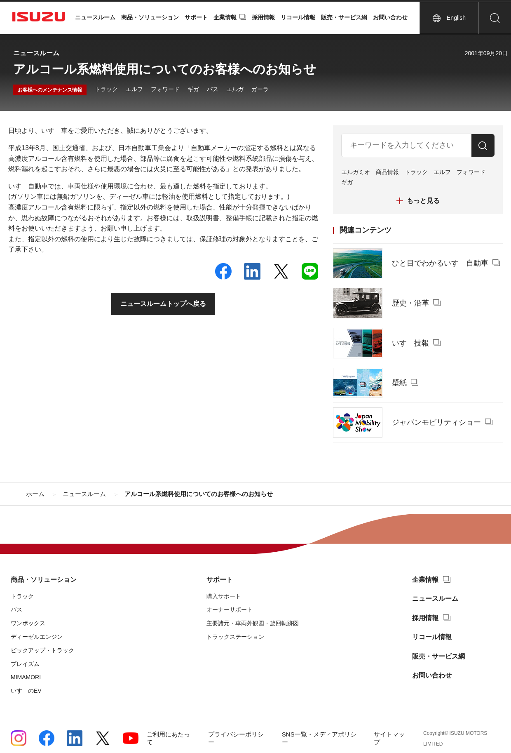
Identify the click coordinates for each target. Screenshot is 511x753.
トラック (106, 89)
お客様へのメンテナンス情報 (50, 90)
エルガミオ (355, 172)
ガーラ (260, 89)
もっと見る (423, 200)
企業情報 (225, 17)
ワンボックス (28, 623)
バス (212, 89)
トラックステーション (235, 636)
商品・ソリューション (150, 17)
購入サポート (223, 596)
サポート (196, 17)
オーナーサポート (229, 609)
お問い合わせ (390, 17)
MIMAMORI (26, 677)
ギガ (193, 89)
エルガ (235, 89)
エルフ (134, 89)
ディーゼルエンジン (37, 636)
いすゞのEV (26, 690)
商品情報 (387, 172)
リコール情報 (298, 17)
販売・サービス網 (344, 17)
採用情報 (263, 17)
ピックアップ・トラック (42, 650)
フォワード (165, 89)
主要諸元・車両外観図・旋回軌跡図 (252, 623)
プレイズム (25, 664)
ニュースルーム (95, 17)
